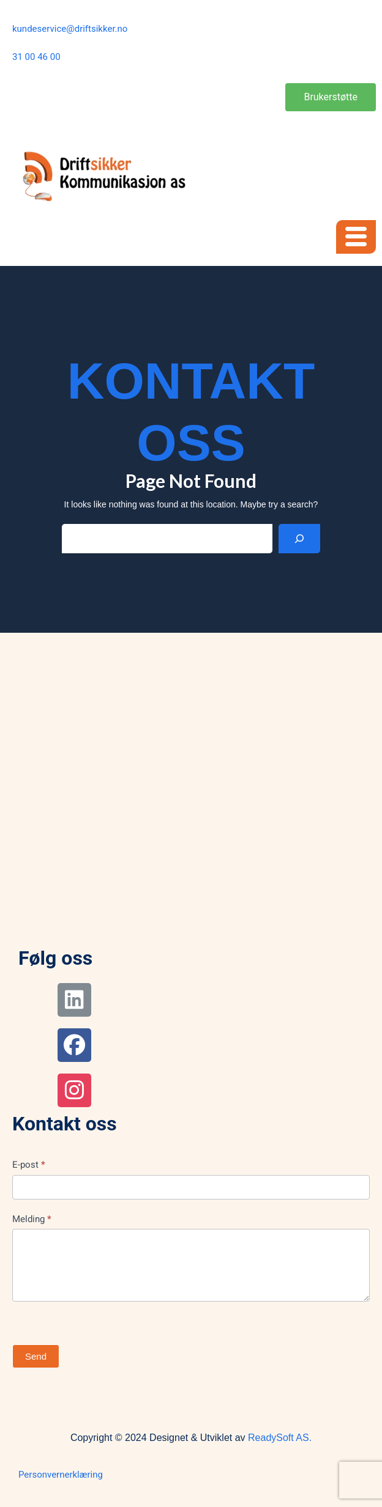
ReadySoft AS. (280, 1437)
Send (36, 1356)
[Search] (299, 538)
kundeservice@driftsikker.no (69, 28)
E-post (28, 1164)
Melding (31, 1219)
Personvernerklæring (60, 1474)
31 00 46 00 (36, 56)
